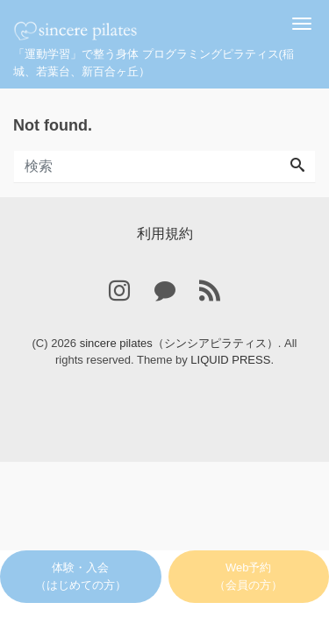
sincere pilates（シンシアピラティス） (179, 343)
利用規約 (165, 233)
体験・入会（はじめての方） (80, 576)
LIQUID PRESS (230, 359)
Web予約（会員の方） (248, 576)
